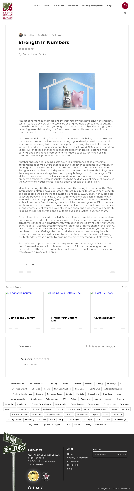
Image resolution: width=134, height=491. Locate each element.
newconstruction (18, 399)
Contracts (124, 404)
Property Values (17, 384)
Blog (69, 468)
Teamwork (86, 399)
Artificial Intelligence (22, 394)
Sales (105, 414)
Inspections (93, 394)
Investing (111, 384)
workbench (101, 425)
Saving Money (14, 419)
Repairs (95, 414)
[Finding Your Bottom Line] (67, 302)
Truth (67, 425)
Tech (108, 419)
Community (93, 404)
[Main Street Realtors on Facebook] (33, 487)
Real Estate (80, 389)
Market (88, 384)
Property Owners (54, 414)
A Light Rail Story (104, 317)
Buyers (39, 394)
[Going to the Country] (24, 302)
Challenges (22, 404)
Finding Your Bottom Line (64, 319)
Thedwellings (120, 419)
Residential (72, 465)
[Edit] (125, 5)
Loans (47, 389)
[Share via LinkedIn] (32, 264)
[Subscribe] (120, 454)
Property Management (77, 457)
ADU (122, 384)
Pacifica (125, 409)
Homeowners (74, 409)
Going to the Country (22, 317)
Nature (114, 409)
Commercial (60, 404)
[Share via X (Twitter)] (26, 264)
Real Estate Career (37, 384)
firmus (36, 409)
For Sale (80, 394)
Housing (53, 384)
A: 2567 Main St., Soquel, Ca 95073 (44, 455)
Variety (88, 425)
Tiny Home (33, 425)
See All (125, 287)
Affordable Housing (113, 389)
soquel (62, 419)
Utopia (77, 425)
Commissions (77, 404)
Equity (69, 394)
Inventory (107, 394)
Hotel (86, 409)
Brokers (120, 399)
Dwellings (9, 409)
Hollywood (48, 409)
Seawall (42, 419)
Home (60, 409)
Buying (99, 384)
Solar (52, 419)
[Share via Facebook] (20, 264)
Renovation (82, 414)
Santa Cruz (95, 389)
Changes (36, 389)
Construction (110, 404)
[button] (58, 5)
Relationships (52, 399)
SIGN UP (97, 449)
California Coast (54, 394)
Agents (108, 399)
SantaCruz (117, 414)
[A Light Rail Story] (109, 302)
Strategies (74, 419)
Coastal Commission (41, 404)
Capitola (9, 404)
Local (118, 394)
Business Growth (19, 389)
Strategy (88, 419)
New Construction (62, 389)
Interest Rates (100, 409)
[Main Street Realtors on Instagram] (29, 487)
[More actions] (113, 35)
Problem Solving (20, 414)
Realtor (69, 414)
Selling (65, 384)
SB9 (64, 399)
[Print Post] (45, 264)
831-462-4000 (37, 458)
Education (23, 409)
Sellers (74, 399)
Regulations (35, 399)
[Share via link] (39, 264)
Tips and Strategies (51, 425)
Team (98, 419)
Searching (29, 419)
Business (77, 384)
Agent (98, 399)
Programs (36, 414)
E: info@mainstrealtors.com (41, 461)
